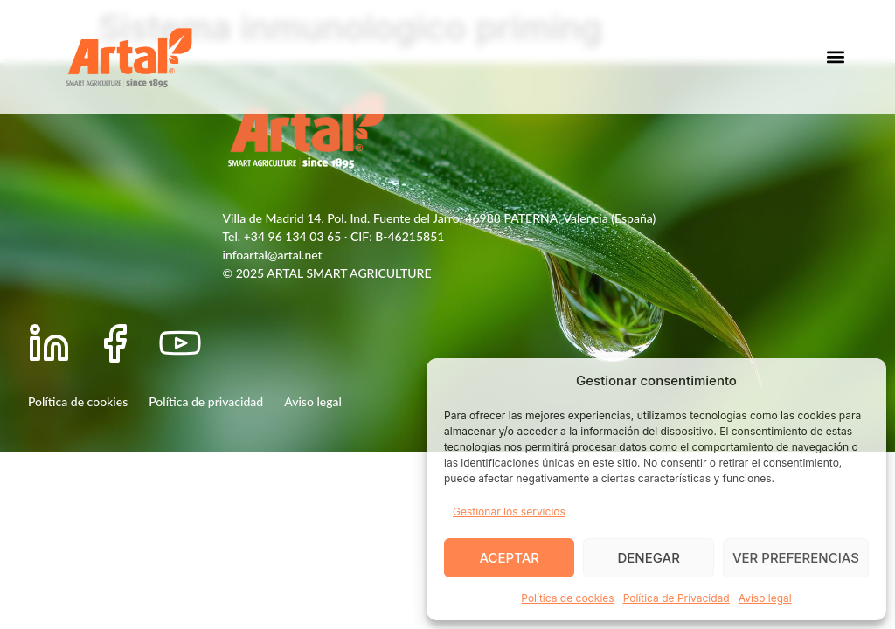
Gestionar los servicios (509, 511)
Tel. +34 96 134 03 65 (282, 236)
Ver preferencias (795, 558)
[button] (836, 57)
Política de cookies (567, 598)
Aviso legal (765, 598)
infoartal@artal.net (273, 254)
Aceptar (509, 558)
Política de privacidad (206, 401)
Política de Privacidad (676, 598)
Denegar (648, 558)
